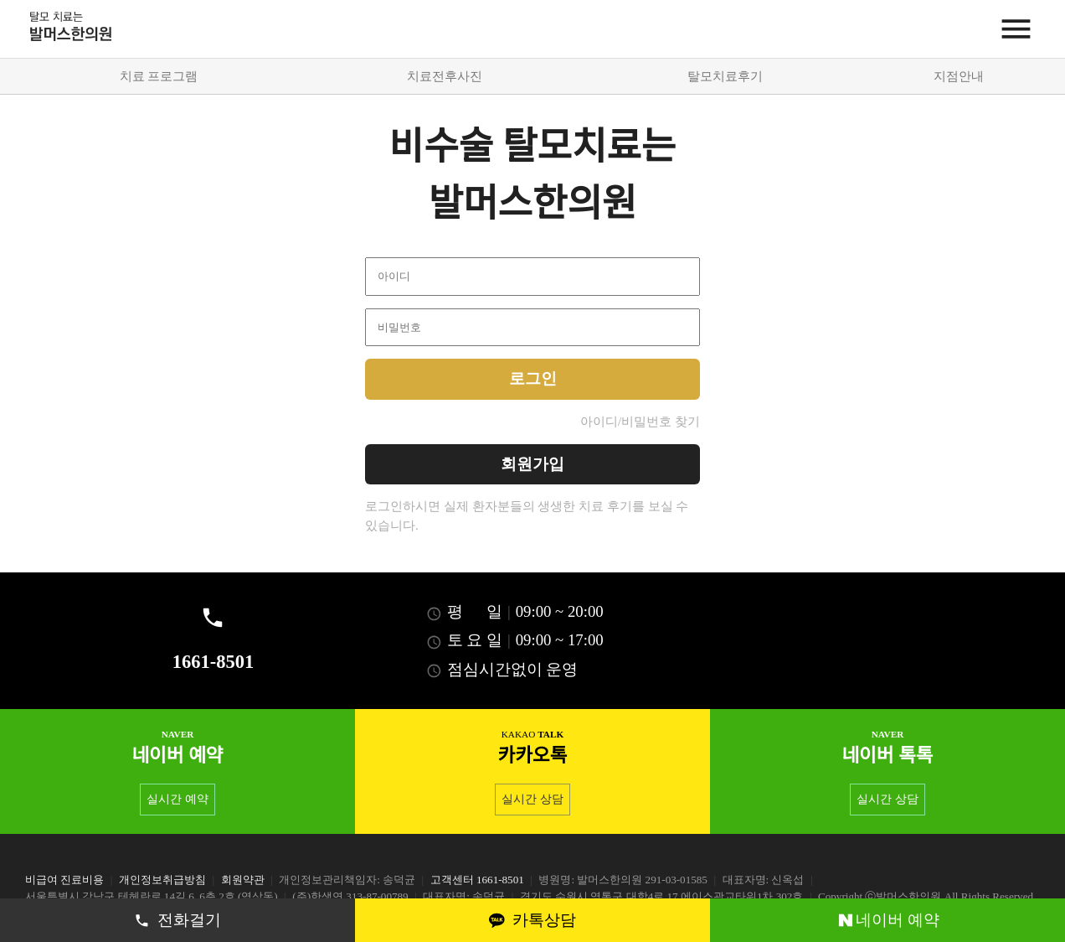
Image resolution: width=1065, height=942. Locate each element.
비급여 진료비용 (64, 879)
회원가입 (532, 464)
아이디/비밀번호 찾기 (640, 421)
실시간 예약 (177, 799)
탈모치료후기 (725, 76)
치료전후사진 (444, 76)
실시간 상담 (532, 799)
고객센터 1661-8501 (477, 879)
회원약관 (243, 879)
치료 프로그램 (159, 76)
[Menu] (1016, 29)
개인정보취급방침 (162, 879)
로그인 (533, 378)
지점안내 (959, 76)
